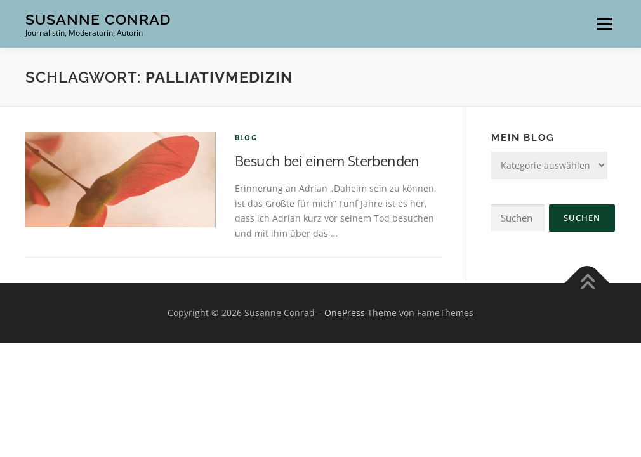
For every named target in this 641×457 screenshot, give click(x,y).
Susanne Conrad (98, 19)
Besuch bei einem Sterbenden (327, 160)
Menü (604, 24)
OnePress (344, 313)
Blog (246, 137)
